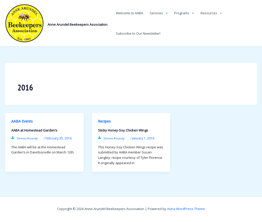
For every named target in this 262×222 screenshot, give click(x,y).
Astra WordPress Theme (186, 208)
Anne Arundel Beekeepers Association (77, 24)
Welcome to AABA (129, 13)
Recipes (104, 121)
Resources (211, 13)
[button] (165, 13)
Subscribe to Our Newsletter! (138, 33)
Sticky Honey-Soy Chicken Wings (123, 130)
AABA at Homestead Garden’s (34, 130)
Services (159, 13)
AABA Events (22, 121)
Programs (184, 13)
